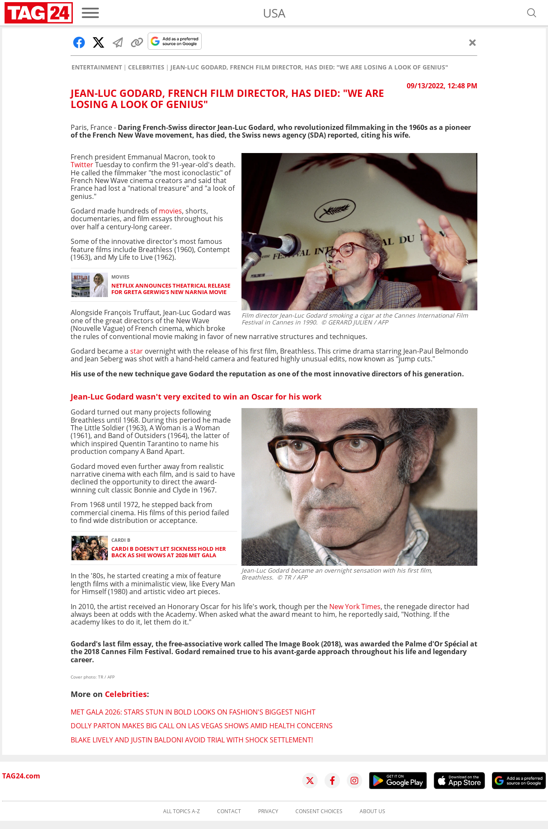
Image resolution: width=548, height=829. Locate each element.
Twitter (82, 164)
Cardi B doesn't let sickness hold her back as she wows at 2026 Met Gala (168, 552)
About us (372, 811)
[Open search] (531, 12)
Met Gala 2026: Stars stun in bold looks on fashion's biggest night (193, 712)
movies (170, 211)
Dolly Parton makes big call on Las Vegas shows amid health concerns (202, 725)
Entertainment (96, 67)
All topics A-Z (181, 811)
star (136, 351)
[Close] (472, 42)
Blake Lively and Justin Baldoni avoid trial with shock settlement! (192, 740)
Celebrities (146, 67)
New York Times (355, 606)
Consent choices (318, 811)
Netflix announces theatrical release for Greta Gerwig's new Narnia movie (170, 289)
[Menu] (90, 12)
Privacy (268, 811)
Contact (229, 811)
